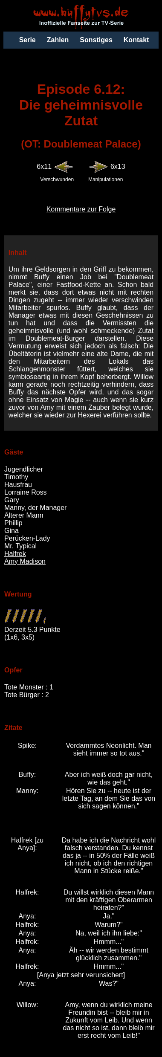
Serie (27, 39)
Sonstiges (96, 39)
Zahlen (58, 39)
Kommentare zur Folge (81, 209)
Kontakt (136, 39)
